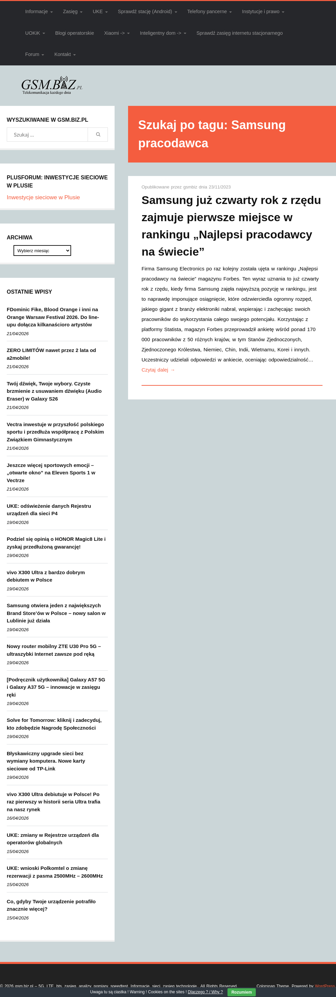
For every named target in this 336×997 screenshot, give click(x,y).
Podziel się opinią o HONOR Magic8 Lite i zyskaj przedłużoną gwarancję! (56, 543)
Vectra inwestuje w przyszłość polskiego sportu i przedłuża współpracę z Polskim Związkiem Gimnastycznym (55, 431)
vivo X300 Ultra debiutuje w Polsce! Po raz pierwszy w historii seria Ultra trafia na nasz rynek (53, 801)
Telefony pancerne (207, 11)
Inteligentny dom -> (160, 33)
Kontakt (62, 54)
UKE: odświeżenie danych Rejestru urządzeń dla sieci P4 (49, 510)
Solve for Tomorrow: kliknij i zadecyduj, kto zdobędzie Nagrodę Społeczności (54, 724)
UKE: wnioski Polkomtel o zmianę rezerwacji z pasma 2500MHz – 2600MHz (55, 872)
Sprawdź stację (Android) (145, 11)
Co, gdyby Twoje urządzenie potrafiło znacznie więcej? (51, 905)
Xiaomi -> (114, 33)
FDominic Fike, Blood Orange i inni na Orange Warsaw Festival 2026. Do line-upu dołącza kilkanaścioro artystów (53, 316)
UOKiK (32, 33)
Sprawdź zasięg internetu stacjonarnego (239, 33)
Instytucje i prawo (260, 11)
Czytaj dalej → (158, 370)
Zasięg (70, 11)
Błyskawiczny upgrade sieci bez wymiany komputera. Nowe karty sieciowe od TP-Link (46, 761)
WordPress (325, 986)
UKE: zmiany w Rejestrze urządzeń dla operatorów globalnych (53, 839)
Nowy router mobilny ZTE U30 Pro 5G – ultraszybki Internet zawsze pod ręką (54, 650)
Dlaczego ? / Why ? (205, 992)
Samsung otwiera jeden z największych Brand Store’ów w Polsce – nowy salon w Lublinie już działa (56, 613)
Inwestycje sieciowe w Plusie (43, 197)
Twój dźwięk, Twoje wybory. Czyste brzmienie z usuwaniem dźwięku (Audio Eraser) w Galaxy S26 (54, 391)
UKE (98, 11)
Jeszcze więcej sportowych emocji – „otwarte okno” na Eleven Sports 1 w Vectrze (51, 472)
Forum (32, 54)
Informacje (36, 11)
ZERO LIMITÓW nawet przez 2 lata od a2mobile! (51, 354)
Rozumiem (242, 992)
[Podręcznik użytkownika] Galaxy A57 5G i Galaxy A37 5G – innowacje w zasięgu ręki (56, 687)
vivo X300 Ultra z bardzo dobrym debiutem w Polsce (46, 576)
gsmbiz (191, 186)
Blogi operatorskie (74, 33)
